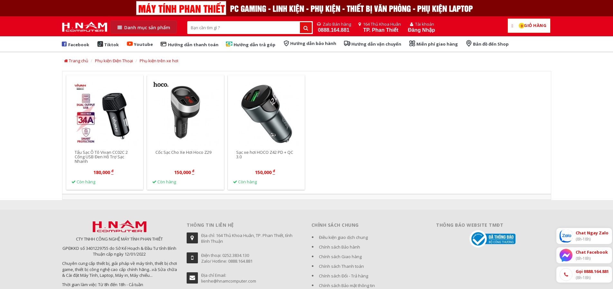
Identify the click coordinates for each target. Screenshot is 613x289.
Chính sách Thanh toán (341, 266)
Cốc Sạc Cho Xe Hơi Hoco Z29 (183, 152)
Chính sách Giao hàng (340, 256)
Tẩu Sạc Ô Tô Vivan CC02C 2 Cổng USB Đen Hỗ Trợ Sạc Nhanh (101, 156)
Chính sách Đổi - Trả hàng (343, 276)
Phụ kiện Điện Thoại (114, 61)
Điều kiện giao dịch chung (343, 237)
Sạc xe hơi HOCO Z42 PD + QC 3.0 (264, 154)
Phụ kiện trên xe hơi (159, 61)
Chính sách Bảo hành (339, 247)
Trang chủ (76, 61)
